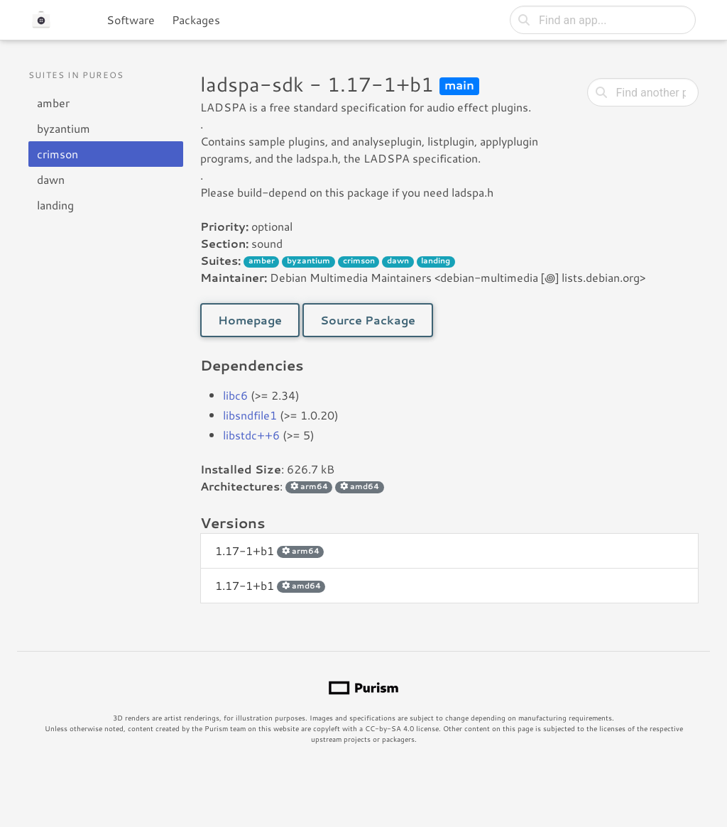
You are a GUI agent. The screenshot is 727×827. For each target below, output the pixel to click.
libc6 (235, 395)
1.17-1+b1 (269, 550)
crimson (57, 154)
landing (55, 205)
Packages (196, 19)
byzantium (63, 128)
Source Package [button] (367, 320)
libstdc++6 (251, 435)
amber (53, 102)
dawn (51, 179)
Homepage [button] (250, 320)
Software (130, 19)
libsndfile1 (250, 415)
